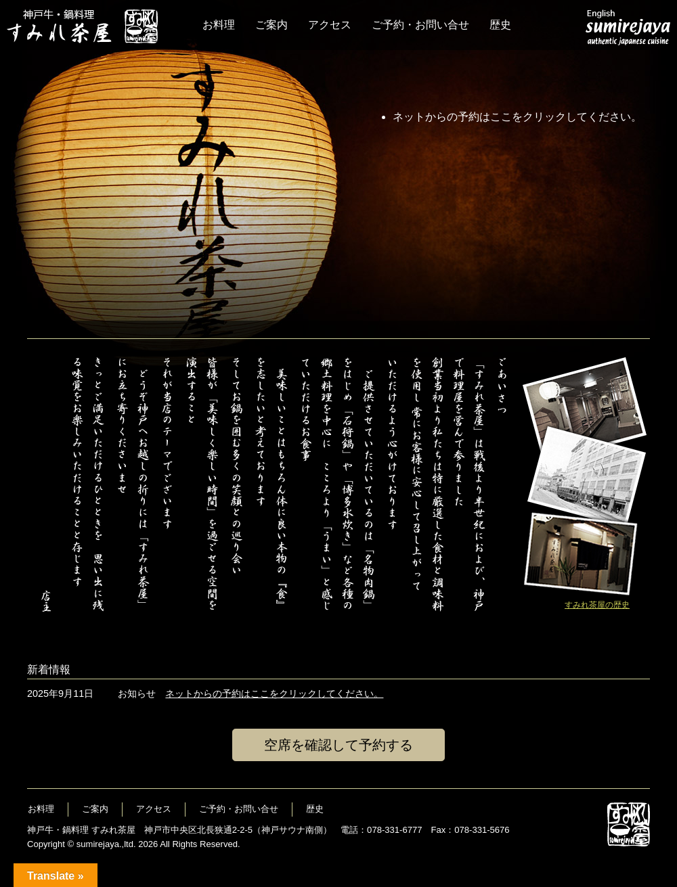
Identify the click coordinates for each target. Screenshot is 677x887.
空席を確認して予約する (338, 744)
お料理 (218, 24)
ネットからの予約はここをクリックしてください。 (517, 116)
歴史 (500, 24)
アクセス (329, 24)
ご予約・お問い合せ (420, 24)
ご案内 (271, 24)
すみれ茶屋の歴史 (597, 605)
